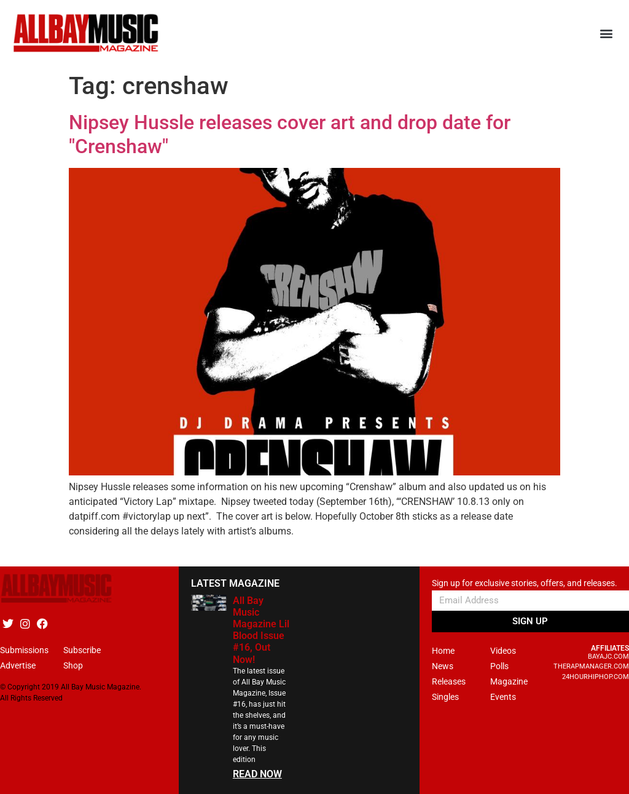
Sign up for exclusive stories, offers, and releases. (524, 583)
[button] (606, 33)
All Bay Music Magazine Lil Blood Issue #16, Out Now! (261, 630)
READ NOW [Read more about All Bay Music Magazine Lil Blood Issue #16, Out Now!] (257, 774)
